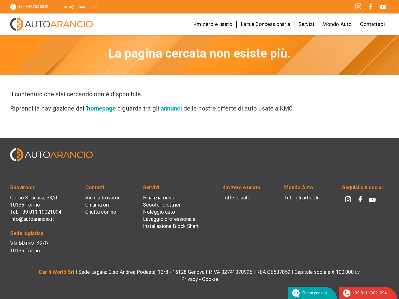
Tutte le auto (236, 198)
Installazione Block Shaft (171, 226)
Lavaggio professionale (169, 219)
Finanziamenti (158, 198)
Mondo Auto (337, 24)
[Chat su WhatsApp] (312, 293)
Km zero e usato (213, 24)
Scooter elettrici (161, 205)
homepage (101, 108)
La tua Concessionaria (265, 24)
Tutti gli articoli (301, 198)
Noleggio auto (159, 212)
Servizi (306, 24)
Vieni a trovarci (102, 198)
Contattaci (372, 24)
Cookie (210, 279)
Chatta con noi (101, 212)
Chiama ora (97, 205)
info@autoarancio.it (80, 6)
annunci (171, 108)
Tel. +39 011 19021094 (35, 212)
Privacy (189, 279)
